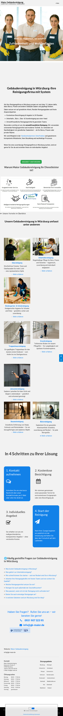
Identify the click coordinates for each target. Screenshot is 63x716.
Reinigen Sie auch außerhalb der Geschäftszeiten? (24, 588)
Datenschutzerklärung (28, 714)
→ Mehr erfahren (17, 274)
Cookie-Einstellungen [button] (31, 710)
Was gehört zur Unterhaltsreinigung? (19, 572)
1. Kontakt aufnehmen (17, 483)
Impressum (37, 714)
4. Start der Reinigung (46, 526)
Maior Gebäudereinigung (12, 2)
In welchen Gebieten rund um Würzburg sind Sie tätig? (25, 598)
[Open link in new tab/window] (20, 630)
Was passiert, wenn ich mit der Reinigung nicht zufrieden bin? (28, 591)
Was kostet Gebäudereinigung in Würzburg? (21, 569)
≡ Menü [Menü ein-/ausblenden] (57, 3)
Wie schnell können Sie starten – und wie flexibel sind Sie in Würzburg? (31, 575)
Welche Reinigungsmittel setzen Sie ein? (20, 584)
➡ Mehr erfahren (46, 436)
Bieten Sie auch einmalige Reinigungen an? (21, 594)
